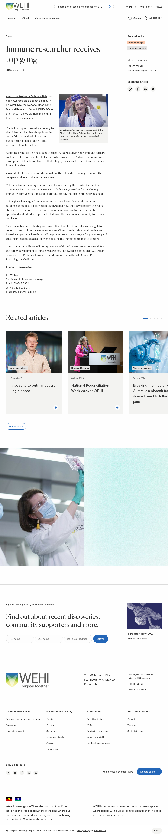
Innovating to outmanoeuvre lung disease (32, 387)
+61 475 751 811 (135, 66)
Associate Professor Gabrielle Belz (26, 96)
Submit (100, 638)
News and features (137, 48)
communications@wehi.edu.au (141, 70)
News (9, 36)
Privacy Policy (83, 830)
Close (157, 830)
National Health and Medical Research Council (28, 107)
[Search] (80, 6)
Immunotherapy (136, 42)
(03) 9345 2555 (136, 683)
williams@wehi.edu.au (22, 292)
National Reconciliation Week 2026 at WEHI (90, 387)
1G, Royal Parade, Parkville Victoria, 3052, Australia (141, 676)
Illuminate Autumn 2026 (140, 633)
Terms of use (100, 830)
